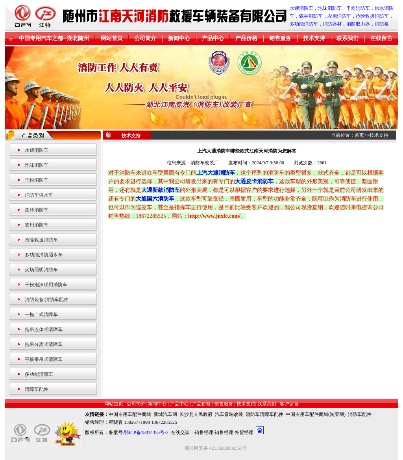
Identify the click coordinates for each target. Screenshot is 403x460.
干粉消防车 (358, 8)
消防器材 (332, 24)
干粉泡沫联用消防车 (46, 284)
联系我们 (347, 38)
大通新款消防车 (160, 190)
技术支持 (314, 38)
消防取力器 (358, 24)
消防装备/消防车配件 (46, 299)
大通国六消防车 (155, 199)
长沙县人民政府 (196, 414)
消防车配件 (360, 414)
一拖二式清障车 (41, 314)
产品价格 (246, 38)
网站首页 (112, 38)
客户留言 (289, 404)
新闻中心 (179, 38)
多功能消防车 (304, 24)
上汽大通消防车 (215, 173)
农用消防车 (339, 16)
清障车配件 (36, 389)
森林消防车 (311, 16)
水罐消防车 (301, 8)
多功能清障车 (39, 374)
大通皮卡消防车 (254, 181)
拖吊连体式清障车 (44, 329)
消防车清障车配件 (264, 414)
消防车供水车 (39, 195)
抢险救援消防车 (372, 16)
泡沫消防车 (330, 8)
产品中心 (213, 38)
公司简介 (145, 38)
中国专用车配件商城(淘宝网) (316, 414)
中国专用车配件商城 (130, 414)
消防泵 (382, 24)
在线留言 (381, 38)
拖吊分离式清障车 (44, 344)
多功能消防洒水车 (44, 255)
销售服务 (280, 38)
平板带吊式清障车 (44, 359)
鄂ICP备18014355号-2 (146, 432)
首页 (359, 135)
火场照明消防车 (41, 269)
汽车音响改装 (229, 414)
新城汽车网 (165, 414)
